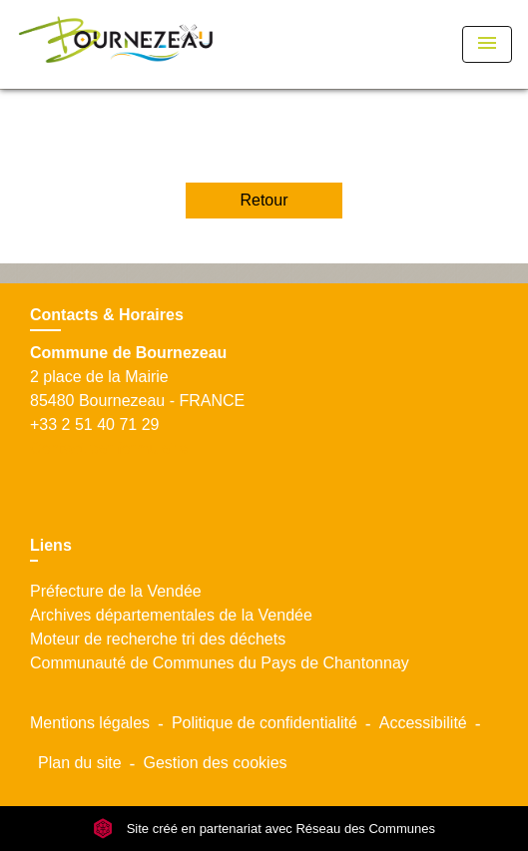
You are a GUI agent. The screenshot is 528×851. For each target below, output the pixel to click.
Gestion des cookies (214, 762)
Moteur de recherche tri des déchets (157, 639)
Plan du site (80, 762)
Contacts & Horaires (107, 314)
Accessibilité (423, 722)
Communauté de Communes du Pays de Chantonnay (219, 662)
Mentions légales (90, 722)
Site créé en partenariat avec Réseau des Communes (264, 828)
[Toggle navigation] (487, 44)
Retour (263, 200)
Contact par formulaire (109, 448)
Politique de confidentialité (264, 722)
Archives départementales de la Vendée (171, 615)
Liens (51, 545)
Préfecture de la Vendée (116, 591)
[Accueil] (116, 44)
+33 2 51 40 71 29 (94, 424)
